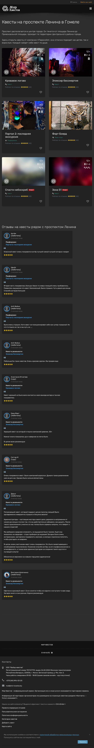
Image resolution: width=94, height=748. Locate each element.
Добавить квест (8, 723)
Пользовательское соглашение (14, 712)
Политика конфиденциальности (15, 715)
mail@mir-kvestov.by (14, 686)
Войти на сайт (86, 2)
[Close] (89, 734)
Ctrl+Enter (60, 704)
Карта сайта (7, 726)
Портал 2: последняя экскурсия (18, 135)
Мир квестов (47, 645)
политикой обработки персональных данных (59, 735)
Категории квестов (9, 719)
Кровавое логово (15, 80)
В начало (47, 653)
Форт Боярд (59, 133)
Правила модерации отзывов (13, 708)
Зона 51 (56, 189)
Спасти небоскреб (16, 189)
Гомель (74, 2)
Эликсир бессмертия (65, 80)
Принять (83, 742)
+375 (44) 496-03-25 (14, 681)
